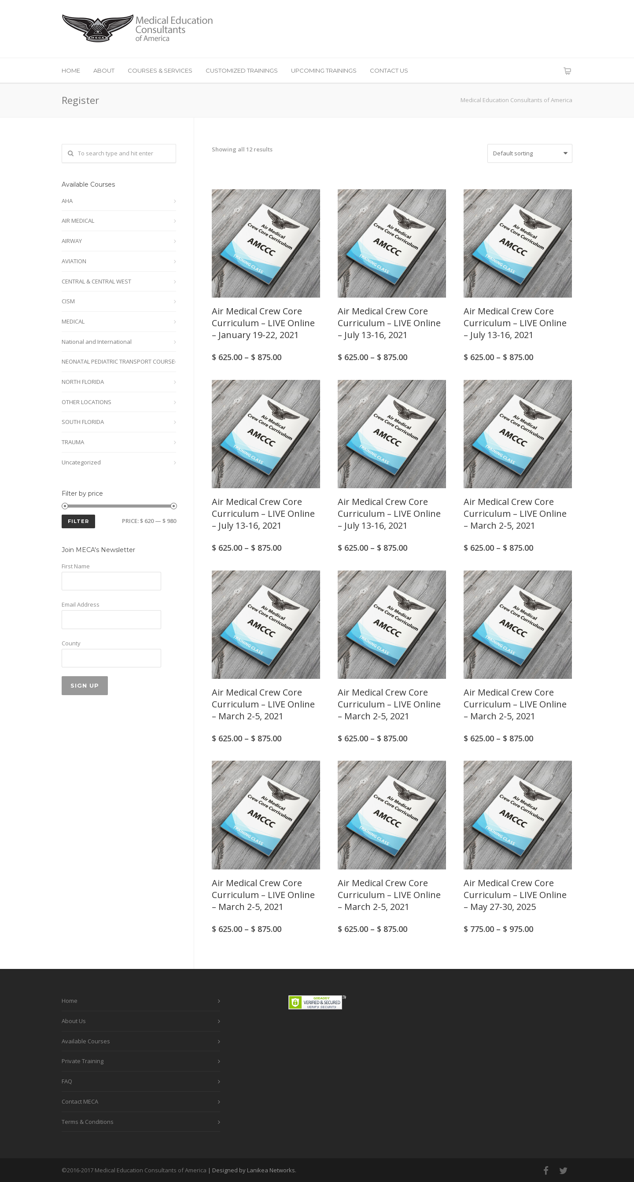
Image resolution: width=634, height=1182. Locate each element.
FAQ (67, 1081)
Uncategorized (81, 462)
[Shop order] (529, 153)
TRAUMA (73, 442)
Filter (78, 521)
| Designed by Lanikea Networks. (252, 1170)
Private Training (82, 1061)
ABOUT (103, 70)
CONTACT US (389, 70)
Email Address (81, 604)
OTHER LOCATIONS (86, 402)
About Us (74, 1021)
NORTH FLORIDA (83, 382)
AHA (67, 201)
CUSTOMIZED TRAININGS (242, 70)
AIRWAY (72, 241)
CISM (68, 301)
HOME (71, 70)
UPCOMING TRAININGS (324, 70)
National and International (97, 342)
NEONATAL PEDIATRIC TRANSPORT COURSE (118, 361)
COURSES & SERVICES (160, 70)
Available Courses (86, 1041)
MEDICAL (73, 321)
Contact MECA (80, 1101)
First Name (76, 566)
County (71, 643)
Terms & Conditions (88, 1122)
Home (69, 1001)
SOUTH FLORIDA (83, 422)
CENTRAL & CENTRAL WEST (96, 281)
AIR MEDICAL (78, 221)
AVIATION (74, 261)
